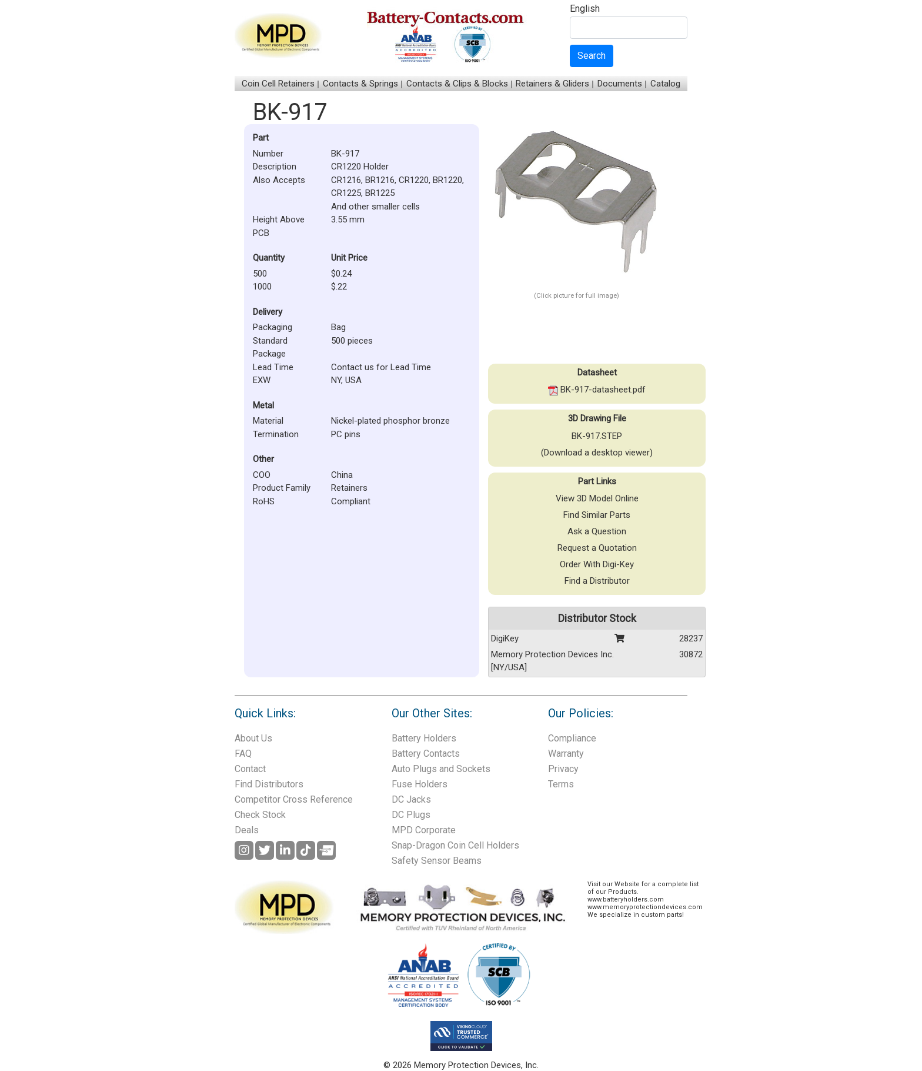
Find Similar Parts (596, 515)
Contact (250, 768)
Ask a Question (596, 531)
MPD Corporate (424, 830)
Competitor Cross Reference (294, 799)
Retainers (349, 488)
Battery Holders (424, 738)
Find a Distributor (597, 581)
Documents (619, 83)
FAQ (243, 753)
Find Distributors (269, 784)
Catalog (665, 83)
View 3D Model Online (597, 498)
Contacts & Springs (360, 83)
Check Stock (260, 814)
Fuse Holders (419, 784)
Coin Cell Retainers (278, 83)
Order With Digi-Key (597, 564)
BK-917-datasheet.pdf (597, 389)
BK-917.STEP (597, 436)
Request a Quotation (597, 548)
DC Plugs (411, 814)
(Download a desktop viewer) (597, 452)
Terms (561, 784)
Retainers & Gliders (552, 83)
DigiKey (505, 638)
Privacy (563, 768)
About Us (253, 738)
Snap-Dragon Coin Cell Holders (455, 845)
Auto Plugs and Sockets (441, 768)
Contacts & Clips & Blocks (457, 83)
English (585, 9)
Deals (247, 830)
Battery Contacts (426, 753)
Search (591, 55)
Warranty (566, 753)
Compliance (572, 738)
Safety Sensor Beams (437, 860)
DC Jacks (411, 799)
